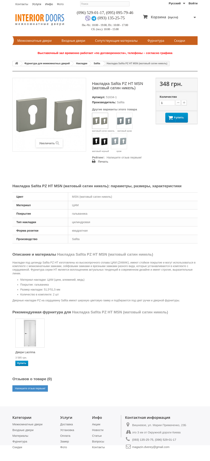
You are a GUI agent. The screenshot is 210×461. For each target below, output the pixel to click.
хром (119, 142)
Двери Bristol (24, 352)
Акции (96, 424)
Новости (97, 430)
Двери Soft (61, 352)
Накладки (81, 63)
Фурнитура (156, 40)
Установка (67, 430)
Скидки (179, 40)
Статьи (97, 435)
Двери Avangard (104, 352)
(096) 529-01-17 (90, 12)
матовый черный (100, 142)
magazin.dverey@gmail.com (150, 447)
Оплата (65, 435)
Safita (97, 63)
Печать (103, 161)
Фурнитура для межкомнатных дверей (47, 63)
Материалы (20, 435)
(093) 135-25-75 (111, 18)
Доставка (66, 424)
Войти (193, 3)
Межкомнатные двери (34, 40)
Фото (60, 4)
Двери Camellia (181, 352)
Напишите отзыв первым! (124, 157)
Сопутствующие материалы (116, 40)
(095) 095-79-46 (119, 12)
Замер (64, 441)
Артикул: (98, 97)
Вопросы (98, 441)
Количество (168, 96)
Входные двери (73, 40)
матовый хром (124, 122)
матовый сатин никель (103, 122)
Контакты (21, 4)
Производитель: (104, 102)
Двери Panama (142, 352)
